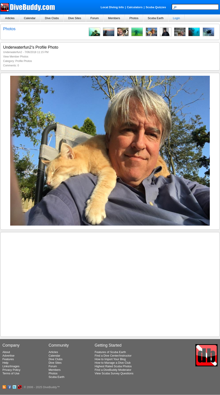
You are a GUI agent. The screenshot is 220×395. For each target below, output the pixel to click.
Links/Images (11, 366)
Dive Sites (74, 18)
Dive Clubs (52, 18)
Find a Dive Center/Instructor (113, 355)
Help (5, 362)
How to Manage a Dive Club (113, 362)
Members (114, 18)
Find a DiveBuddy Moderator (113, 369)
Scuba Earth (156, 18)
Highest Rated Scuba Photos (113, 366)
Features (8, 359)
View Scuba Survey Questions (114, 373)
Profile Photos (23, 61)
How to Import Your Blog (110, 359)
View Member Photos (15, 56)
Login (176, 18)
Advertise (8, 355)
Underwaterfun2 (12, 52)
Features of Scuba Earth (110, 352)
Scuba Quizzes (156, 7)
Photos (134, 18)
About (6, 352)
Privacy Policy (11, 369)
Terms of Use (11, 373)
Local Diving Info (112, 7)
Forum (94, 18)
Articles (10, 18)
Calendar (30, 18)
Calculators (135, 7)
